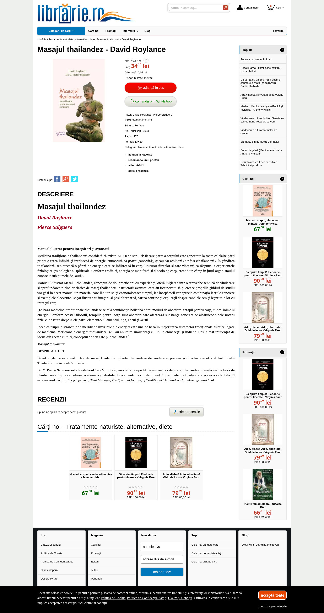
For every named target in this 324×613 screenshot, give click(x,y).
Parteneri (96, 578)
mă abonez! (162, 572)
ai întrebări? (136, 165)
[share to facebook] (57, 179)
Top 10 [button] (247, 50)
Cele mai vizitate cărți (204, 561)
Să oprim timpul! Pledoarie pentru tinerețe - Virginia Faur (136, 476)
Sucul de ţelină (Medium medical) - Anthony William (261, 152)
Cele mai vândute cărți (204, 544)
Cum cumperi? (49, 570)
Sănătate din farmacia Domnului (260, 141)
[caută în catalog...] (194, 7)
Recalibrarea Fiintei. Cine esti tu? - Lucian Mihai (261, 69)
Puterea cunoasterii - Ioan (256, 59)
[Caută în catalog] (225, 7)
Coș (273, 7)
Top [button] (194, 535)
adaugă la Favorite (140, 154)
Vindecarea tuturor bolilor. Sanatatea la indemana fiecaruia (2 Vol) (262, 120)
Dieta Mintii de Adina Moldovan (260, 544)
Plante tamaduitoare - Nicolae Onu (263, 505)
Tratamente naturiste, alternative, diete (161, 147)
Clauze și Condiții (180, 598)
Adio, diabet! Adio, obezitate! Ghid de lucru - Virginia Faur (181, 476)
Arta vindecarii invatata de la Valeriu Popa (262, 96)
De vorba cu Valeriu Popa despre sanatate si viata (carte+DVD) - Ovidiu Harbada (260, 83)
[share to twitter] (74, 179)
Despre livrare (49, 578)
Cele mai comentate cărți (206, 553)
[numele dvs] (162, 547)
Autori (94, 570)
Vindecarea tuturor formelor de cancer (259, 132)
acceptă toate (272, 595)
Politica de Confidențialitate (57, 561)
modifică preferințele (273, 606)
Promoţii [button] (248, 352)
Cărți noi (96, 544)
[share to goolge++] (66, 179)
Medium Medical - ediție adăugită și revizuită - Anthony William (262, 108)
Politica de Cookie (51, 553)
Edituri (95, 561)
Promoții (96, 553)
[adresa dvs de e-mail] (162, 559)
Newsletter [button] (148, 535)
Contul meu (247, 7)
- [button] (282, 50)
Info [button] (43, 535)
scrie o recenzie (138, 170)
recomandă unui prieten (143, 160)
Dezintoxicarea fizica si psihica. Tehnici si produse (259, 164)
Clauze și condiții (51, 544)
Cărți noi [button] (248, 178)
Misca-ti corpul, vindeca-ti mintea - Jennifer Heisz (90, 476)
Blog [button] (245, 535)
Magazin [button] (97, 535)
